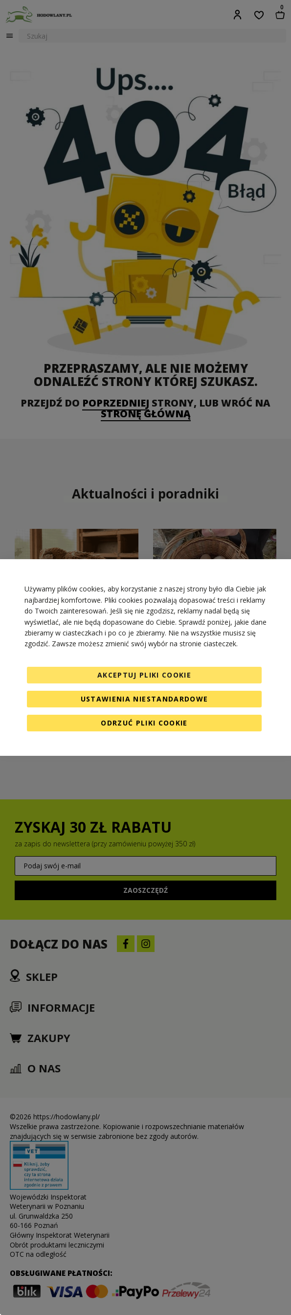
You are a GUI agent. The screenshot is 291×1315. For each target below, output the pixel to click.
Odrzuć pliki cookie (144, 722)
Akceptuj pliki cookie (144, 675)
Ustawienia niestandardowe (144, 698)
